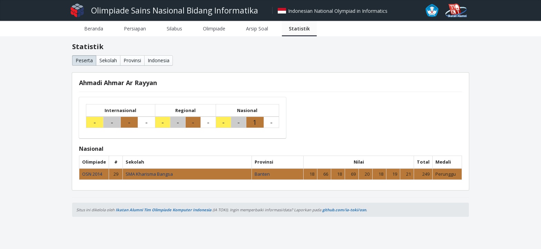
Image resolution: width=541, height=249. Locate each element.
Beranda (93, 28)
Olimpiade (214, 28)
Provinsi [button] (132, 60)
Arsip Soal (257, 28)
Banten (262, 174)
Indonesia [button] (158, 60)
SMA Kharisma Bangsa (149, 174)
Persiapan (135, 28)
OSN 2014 (92, 174)
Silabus (174, 28)
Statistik (299, 28)
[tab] (93, 28)
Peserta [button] (84, 60)
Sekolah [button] (108, 60)
